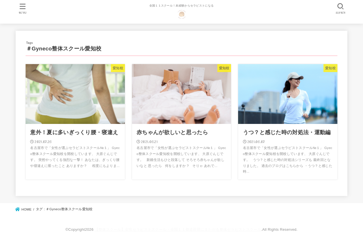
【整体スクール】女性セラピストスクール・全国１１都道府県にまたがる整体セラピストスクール (178, 229)
